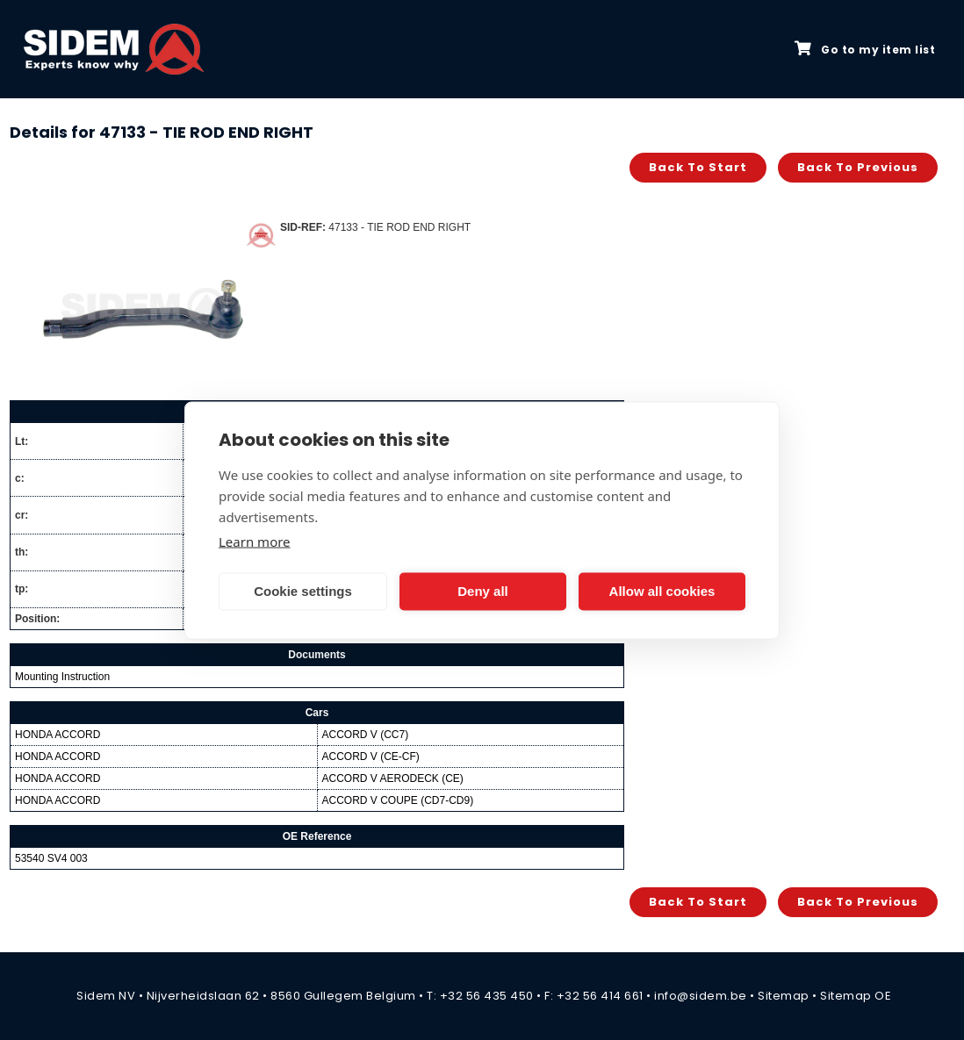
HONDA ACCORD (57, 734)
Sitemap (783, 995)
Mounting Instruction (62, 677)
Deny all (482, 591)
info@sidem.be (700, 995)
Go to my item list (865, 49)
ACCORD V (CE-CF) (371, 756)
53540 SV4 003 (51, 858)
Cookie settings (303, 591)
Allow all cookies (662, 591)
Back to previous (857, 167)
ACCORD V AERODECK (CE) (393, 778)
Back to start (698, 167)
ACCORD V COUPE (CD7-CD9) (398, 800)
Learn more (255, 540)
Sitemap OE (855, 995)
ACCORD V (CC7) (365, 734)
